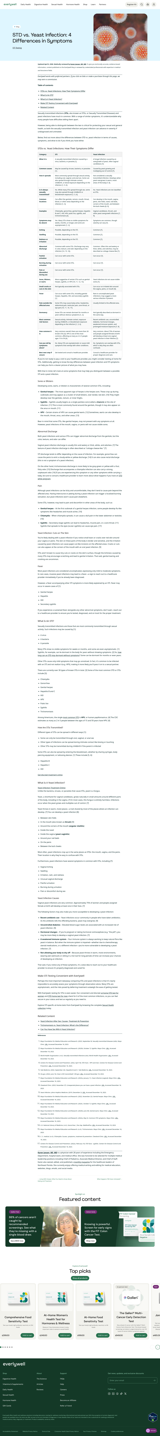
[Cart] (147, 4)
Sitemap (103, 1431)
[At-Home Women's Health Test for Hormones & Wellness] (56, 1311)
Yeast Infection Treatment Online (52, 788)
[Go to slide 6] (12, 1347)
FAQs (62, 1379)
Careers (63, 1389)
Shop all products (80, 1278)
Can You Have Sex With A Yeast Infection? (57, 1029)
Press (62, 1395)
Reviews (40, 1389)
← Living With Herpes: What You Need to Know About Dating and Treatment (55, 1180)
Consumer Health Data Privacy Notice (67, 1431)
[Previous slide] (152, 1347)
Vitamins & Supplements (13, 1384)
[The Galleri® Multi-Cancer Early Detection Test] (131, 1311)
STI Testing (17, 48)
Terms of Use (46, 1431)
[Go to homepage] (10, 4)
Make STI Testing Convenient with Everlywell (59, 103)
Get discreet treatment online (50, 775)
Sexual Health (57, 4)
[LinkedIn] (113, 1394)
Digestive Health (41, 4)
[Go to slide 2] (3, 1347)
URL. (46, 1044)
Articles (40, 1384)
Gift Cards (7, 1406)
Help (62, 1384)
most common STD (71, 717)
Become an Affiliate (68, 1400)
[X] (125, 1394)
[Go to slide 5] (9, 1347)
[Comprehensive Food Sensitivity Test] (18, 1311)
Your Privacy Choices (90, 1431)
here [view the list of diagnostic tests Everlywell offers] (17, 1417)
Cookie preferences (117, 1431)
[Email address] (132, 1380)
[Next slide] (158, 1347)
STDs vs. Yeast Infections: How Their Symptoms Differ (62, 91)
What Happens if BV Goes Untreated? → (109, 1179)
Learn (93, 4)
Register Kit (131, 4)
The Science (42, 1379)
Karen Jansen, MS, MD (78, 64)
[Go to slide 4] (7, 1347)
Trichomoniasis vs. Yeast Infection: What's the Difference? (64, 1025)
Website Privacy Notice (30, 1431)
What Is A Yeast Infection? (51, 99)
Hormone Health (73, 4)
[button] (154, 1380)
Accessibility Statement (10, 1431)
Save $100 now (17, 1241)
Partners (102, 4)
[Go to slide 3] (5, 1347)
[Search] (141, 4)
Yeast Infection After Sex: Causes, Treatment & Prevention (64, 1021)
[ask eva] (151, 1430)
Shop (85, 4)
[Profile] (153, 4)
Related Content (47, 107)
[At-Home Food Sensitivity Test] (93, 1311)
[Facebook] (117, 1394)
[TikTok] (121, 1394)
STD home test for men (58, 996)
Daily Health (26, 4)
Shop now (90, 1241)
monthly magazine (82, 1162)
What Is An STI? (46, 95)
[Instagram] (109, 1394)
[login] (153, 4)
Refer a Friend (66, 1406)
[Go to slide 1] (0, 1347)
